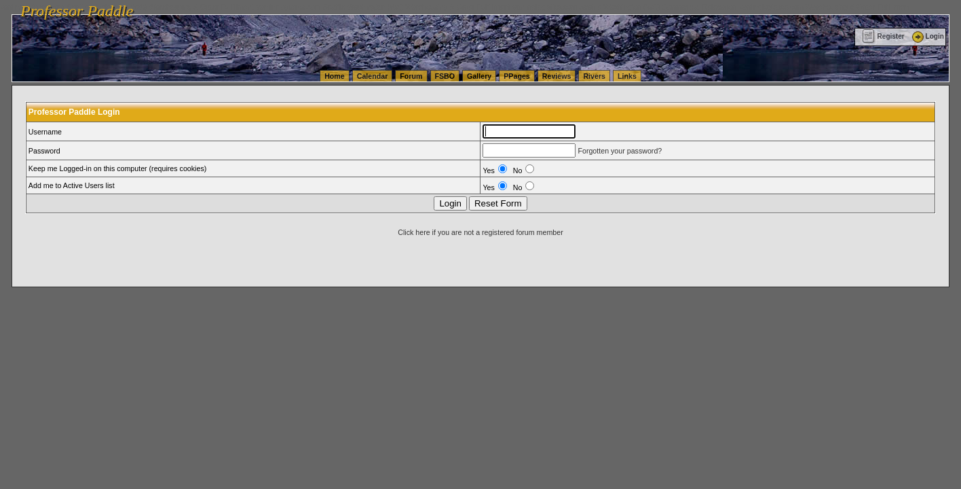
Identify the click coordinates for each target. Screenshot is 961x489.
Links (627, 76)
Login (927, 36)
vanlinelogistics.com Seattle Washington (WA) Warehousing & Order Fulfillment (383, 7)
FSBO (445, 76)
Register (883, 36)
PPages (517, 76)
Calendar (372, 76)
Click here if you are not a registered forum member (480, 232)
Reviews (556, 76)
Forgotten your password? (620, 151)
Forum (411, 76)
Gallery (479, 76)
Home (334, 76)
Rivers (594, 76)
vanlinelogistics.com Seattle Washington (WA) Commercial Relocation (624, 7)
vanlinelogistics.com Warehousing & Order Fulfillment (824, 7)
